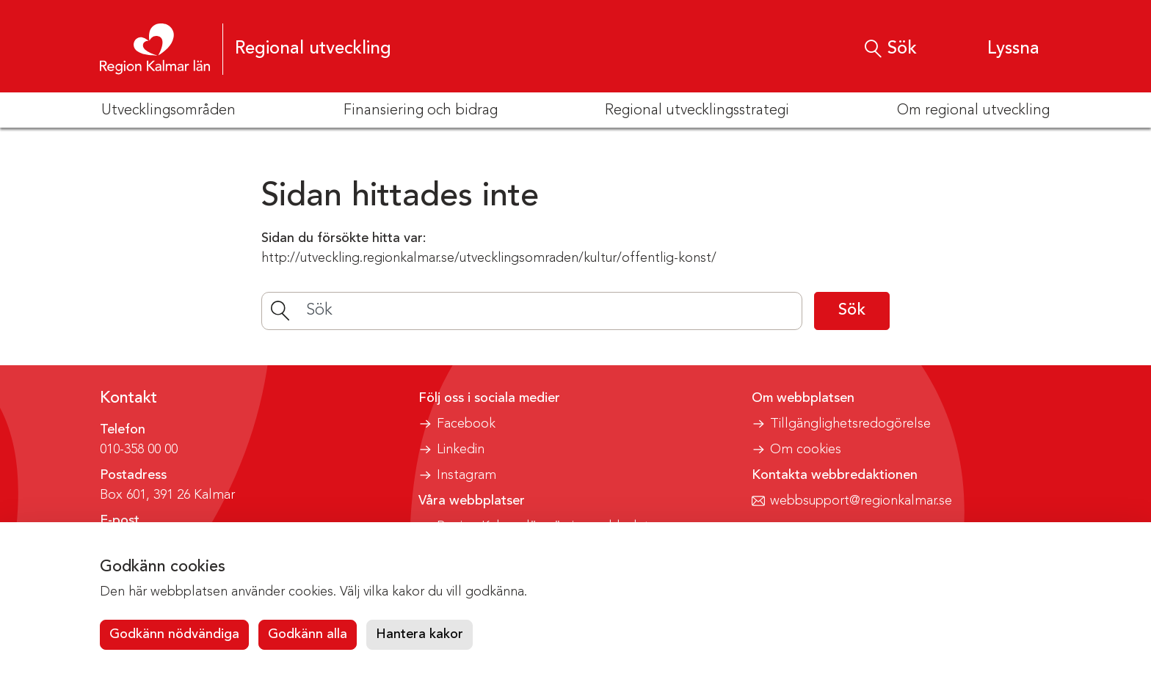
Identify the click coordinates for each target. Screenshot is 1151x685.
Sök (851, 310)
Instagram (466, 475)
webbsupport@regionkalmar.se (861, 501)
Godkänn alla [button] (307, 634)
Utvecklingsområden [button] (168, 110)
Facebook (466, 424)
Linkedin (460, 449)
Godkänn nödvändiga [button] (174, 634)
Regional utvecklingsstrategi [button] (697, 110)
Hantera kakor (419, 634)
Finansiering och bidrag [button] (421, 110)
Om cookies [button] (805, 449)
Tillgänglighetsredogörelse (850, 424)
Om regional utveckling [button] (973, 110)
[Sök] (531, 311)
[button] (999, 49)
